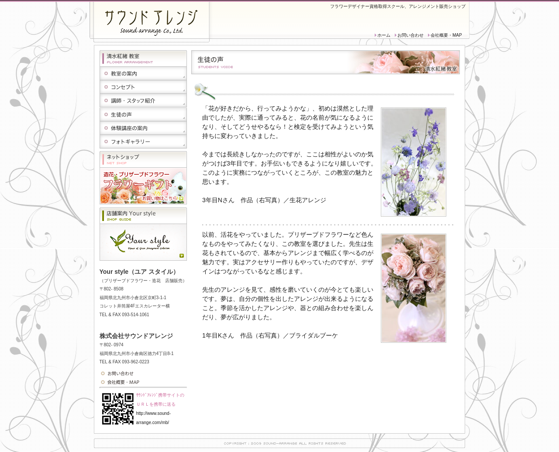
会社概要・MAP (446, 35)
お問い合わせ (410, 35)
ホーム (383, 35)
